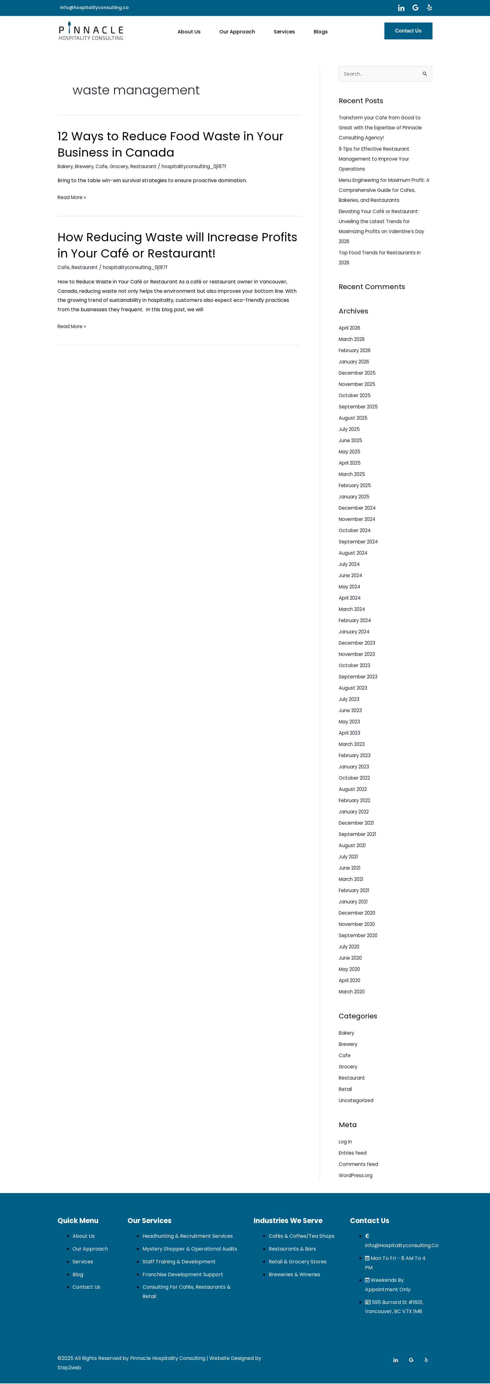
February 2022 (356, 801)
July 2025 (350, 429)
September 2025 (359, 407)
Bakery (66, 166)
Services (280, 30)
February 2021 (356, 891)
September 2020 (359, 936)
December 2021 (358, 823)
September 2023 (359, 677)
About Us (197, 30)
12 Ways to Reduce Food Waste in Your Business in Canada (177, 144)
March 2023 (353, 744)
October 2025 (356, 396)
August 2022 (353, 789)
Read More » (73, 197)
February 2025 (356, 486)
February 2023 (356, 756)
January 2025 (355, 497)
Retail (345, 1089)
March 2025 (353, 474)
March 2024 (353, 609)
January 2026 (355, 362)
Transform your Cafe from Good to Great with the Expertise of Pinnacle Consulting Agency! (383, 128)
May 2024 (350, 587)
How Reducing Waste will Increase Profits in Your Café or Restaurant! (164, 245)
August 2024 (354, 553)
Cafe (106, 166)
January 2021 (354, 902)
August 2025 (354, 418)
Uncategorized (357, 1101)
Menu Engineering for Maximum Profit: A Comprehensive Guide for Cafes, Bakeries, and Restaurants (385, 190)
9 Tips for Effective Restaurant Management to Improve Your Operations (376, 159)
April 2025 (351, 463)
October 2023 (356, 666)
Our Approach (240, 30)
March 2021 (352, 879)
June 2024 (351, 576)
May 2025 (350, 452)
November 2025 (358, 384)
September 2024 (360, 542)
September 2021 (359, 834)
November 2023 (358, 654)
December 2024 (359, 508)
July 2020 (350, 947)
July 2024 (350, 564)
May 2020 (350, 969)
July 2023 (350, 699)
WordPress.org (357, 1176)
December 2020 (359, 913)
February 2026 (356, 351)
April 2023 (351, 733)
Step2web (70, 1368)
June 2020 (351, 958)
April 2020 (351, 981)
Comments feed (359, 1164)
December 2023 (358, 643)
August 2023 (353, 688)
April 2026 (351, 328)
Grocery (124, 166)
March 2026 (353, 339)
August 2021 (353, 846)
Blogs (311, 30)
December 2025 (359, 373)
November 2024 (358, 519)
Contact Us (408, 30)
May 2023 (350, 722)
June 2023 (351, 711)
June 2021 (350, 868)
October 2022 (356, 778)
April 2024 (351, 598)
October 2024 (356, 531)
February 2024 (357, 621)
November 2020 (358, 924)
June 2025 (351, 441)
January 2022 (355, 812)
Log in (345, 1142)
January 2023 (355, 767)
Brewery (87, 166)
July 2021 (349, 857)
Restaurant (150, 166)
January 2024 (355, 632)
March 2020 (353, 992)
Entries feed (353, 1153)
